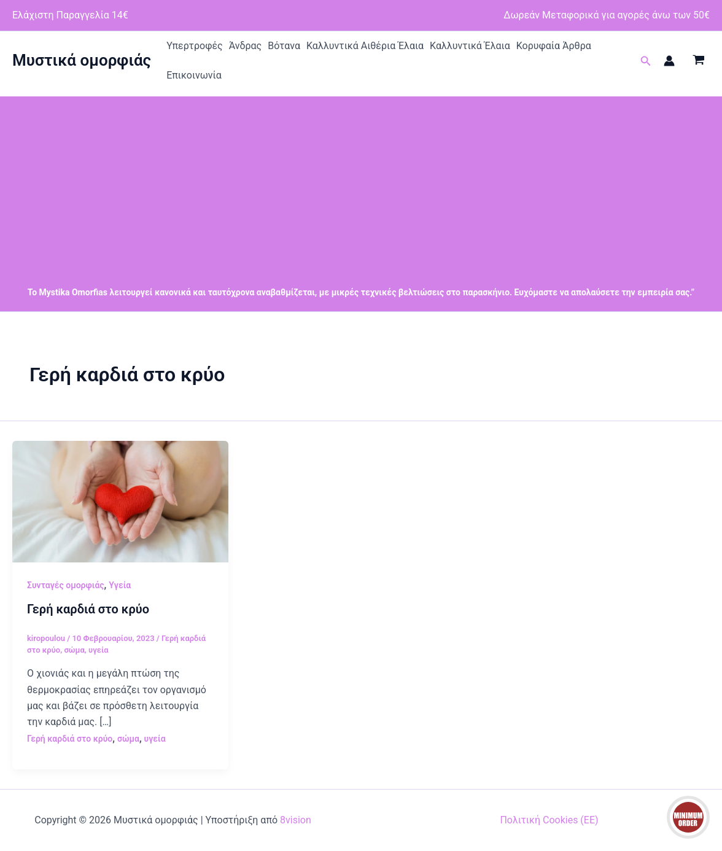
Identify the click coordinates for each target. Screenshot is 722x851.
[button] (645, 61)
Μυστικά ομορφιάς (81, 60)
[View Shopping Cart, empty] (698, 60)
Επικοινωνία (194, 75)
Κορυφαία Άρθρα (553, 46)
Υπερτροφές (194, 46)
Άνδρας (245, 46)
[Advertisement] (361, 182)
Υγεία (120, 585)
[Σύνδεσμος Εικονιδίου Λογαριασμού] (669, 60)
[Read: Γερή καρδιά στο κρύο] (120, 501)
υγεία (98, 650)
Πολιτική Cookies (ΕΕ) (549, 820)
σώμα (74, 650)
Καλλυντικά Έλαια (470, 46)
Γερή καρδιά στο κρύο (88, 609)
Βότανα (284, 46)
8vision (295, 820)
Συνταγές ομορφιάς (65, 585)
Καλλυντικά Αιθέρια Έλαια (365, 46)
